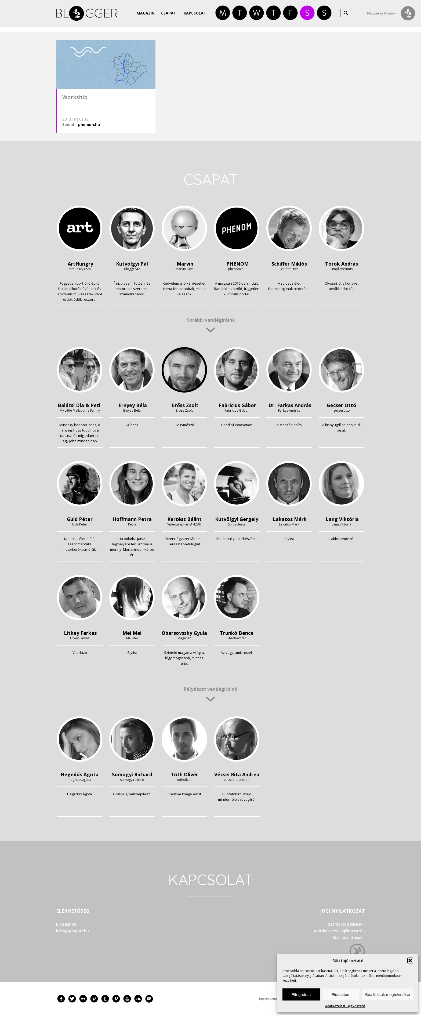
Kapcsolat (195, 13)
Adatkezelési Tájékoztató (345, 1006)
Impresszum (268, 998)
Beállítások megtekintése (387, 994)
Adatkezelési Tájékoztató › (339, 930)
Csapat (168, 13)
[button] (410, 960)
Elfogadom (301, 994)
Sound (68, 124)
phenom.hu (89, 124)
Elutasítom (340, 994)
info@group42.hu (72, 930)
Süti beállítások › (349, 937)
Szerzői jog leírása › (346, 924)
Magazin (146, 13)
